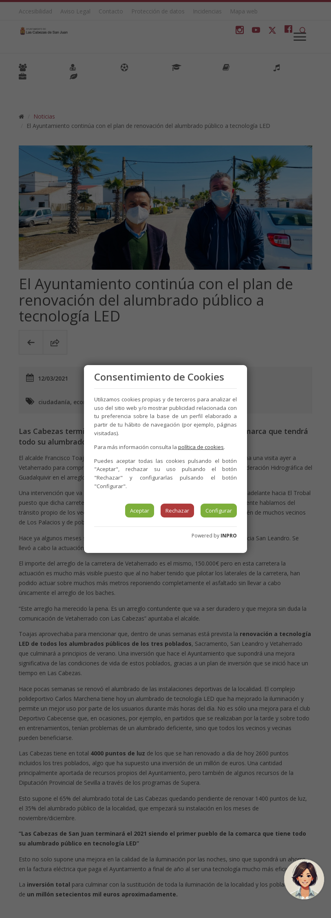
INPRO (229, 535)
